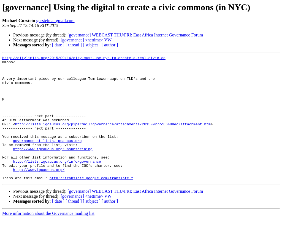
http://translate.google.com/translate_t (91, 202)
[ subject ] (92, 45)
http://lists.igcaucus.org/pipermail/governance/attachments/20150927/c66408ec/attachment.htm (113, 138)
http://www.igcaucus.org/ (38, 192)
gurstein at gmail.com (55, 20)
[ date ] (58, 45)
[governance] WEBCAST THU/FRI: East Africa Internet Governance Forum (135, 35)
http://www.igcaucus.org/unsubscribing (53, 167)
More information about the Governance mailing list (48, 238)
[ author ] (110, 45)
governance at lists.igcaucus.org (47, 157)
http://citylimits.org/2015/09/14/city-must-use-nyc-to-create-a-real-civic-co (84, 58)
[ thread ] (74, 45)
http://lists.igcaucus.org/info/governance (57, 182)
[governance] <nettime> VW (86, 40)
